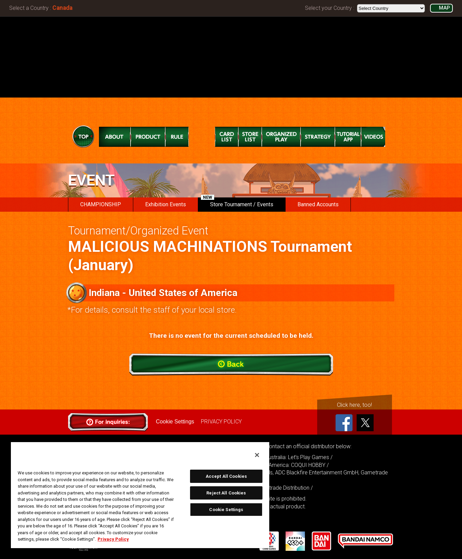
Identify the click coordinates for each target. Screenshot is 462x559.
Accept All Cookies (226, 476)
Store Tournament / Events (237, 202)
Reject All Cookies (226, 492)
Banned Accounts (318, 204)
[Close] (257, 455)
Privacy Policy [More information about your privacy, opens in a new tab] (113, 539)
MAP (444, 8)
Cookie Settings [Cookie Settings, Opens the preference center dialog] (226, 509)
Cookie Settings (175, 421)
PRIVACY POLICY (221, 421)
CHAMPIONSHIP (100, 204)
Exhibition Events (165, 204)
